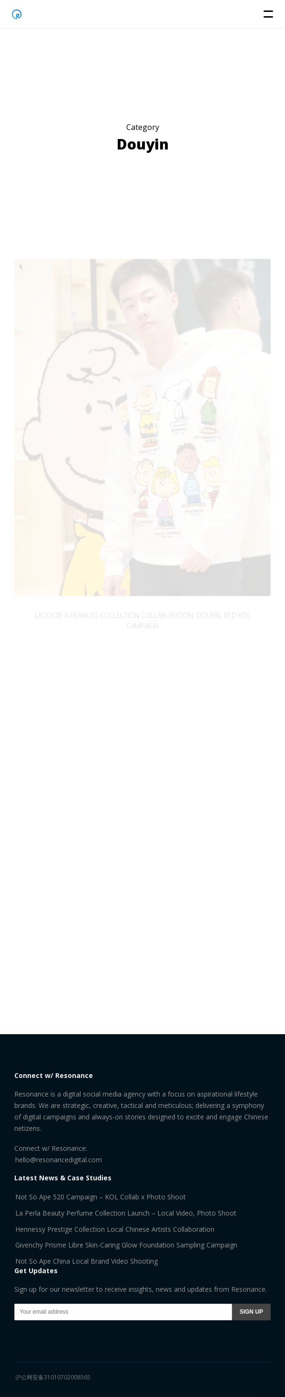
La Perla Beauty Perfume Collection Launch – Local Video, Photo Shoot (125, 1212)
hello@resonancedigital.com (58, 1159)
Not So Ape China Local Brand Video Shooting (86, 1261)
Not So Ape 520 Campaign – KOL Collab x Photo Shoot (100, 1196)
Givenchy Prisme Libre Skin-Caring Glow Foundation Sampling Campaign (126, 1244)
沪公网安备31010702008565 (53, 1377)
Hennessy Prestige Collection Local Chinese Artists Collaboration (114, 1229)
